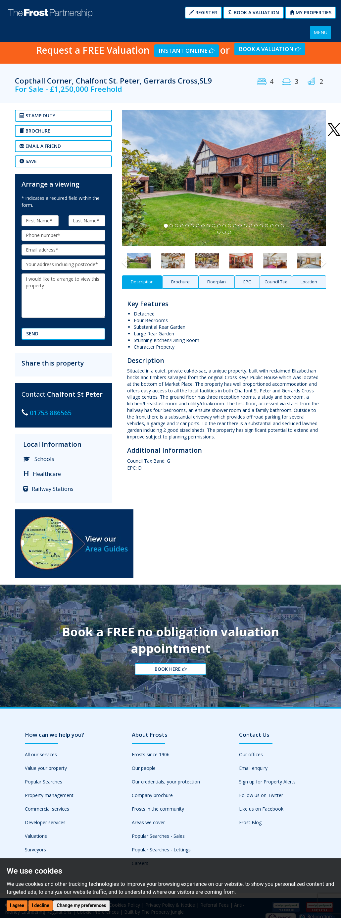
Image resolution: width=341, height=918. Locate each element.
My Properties (310, 12)
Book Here (170, 670)
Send (32, 333)
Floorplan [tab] (216, 282)
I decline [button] (40, 905)
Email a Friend (40, 146)
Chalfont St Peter (75, 394)
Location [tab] (309, 282)
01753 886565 (51, 412)
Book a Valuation (253, 12)
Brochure (35, 131)
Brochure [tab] (180, 282)
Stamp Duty (37, 115)
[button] (137, 178)
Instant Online (186, 50)
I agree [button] (17, 905)
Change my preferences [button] (81, 905)
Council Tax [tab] (276, 282)
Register (203, 12)
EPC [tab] (247, 282)
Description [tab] (142, 282)
